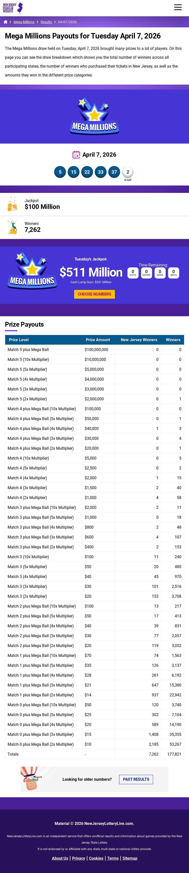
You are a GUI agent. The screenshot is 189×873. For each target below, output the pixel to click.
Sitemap (130, 858)
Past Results (136, 779)
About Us (60, 858)
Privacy (78, 858)
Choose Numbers (94, 294)
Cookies (96, 858)
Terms (113, 858)
